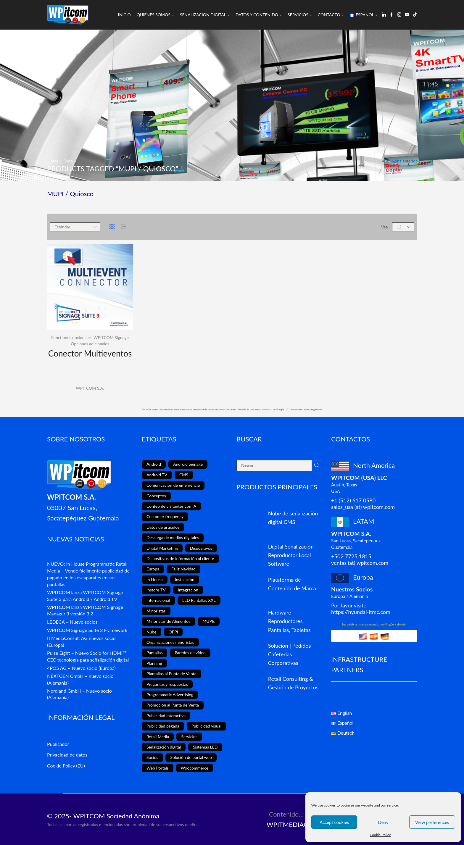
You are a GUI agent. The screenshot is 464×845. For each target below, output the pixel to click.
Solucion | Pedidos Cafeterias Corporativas (289, 654)
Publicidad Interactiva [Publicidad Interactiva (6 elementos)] (166, 715)
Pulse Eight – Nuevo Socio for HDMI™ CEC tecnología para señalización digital (88, 656)
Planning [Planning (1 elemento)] (154, 663)
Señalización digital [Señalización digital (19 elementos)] (163, 746)
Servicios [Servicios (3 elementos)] (189, 736)
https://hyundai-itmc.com (360, 612)
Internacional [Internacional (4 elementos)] (158, 600)
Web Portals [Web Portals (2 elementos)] (157, 767)
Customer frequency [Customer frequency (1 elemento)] (164, 516)
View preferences (432, 822)
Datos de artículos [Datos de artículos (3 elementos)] (162, 527)
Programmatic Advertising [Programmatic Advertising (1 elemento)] (169, 694)
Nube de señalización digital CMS (293, 517)
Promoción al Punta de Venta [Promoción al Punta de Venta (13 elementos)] (172, 704)
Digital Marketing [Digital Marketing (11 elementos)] (162, 548)
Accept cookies (334, 822)
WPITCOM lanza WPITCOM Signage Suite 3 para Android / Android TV (85, 595)
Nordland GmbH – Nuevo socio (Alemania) (79, 694)
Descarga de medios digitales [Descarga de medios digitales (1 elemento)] (172, 537)
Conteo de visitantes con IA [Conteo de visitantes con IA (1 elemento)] (171, 506)
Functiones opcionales (71, 337)
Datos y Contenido (259, 14)
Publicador (58, 744)
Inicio (124, 14)
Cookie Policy (380, 835)
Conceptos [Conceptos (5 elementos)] (156, 495)
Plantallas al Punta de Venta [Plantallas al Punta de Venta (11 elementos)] (171, 673)
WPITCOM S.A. (90, 388)
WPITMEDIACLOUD (296, 824)
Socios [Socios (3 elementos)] (152, 757)
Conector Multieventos (90, 353)
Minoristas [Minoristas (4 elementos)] (156, 610)
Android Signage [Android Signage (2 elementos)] (188, 464)
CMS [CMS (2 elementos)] (183, 474)
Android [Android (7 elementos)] (153, 464)
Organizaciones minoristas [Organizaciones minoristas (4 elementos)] (170, 642)
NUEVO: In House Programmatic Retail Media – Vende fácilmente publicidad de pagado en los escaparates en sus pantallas (88, 574)
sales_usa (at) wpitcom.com (363, 507)
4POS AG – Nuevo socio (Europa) (81, 668)
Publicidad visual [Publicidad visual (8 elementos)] (206, 725)
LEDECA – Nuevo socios (72, 622)
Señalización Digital (205, 14)
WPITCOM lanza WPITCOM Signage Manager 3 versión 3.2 (85, 610)
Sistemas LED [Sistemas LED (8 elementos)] (205, 746)
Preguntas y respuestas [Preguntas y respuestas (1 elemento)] (167, 684)
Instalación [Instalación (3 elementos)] (184, 579)
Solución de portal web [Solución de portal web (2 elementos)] (191, 757)
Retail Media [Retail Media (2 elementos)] (157, 736)
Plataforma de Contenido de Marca (292, 583)
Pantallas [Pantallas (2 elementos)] (154, 652)
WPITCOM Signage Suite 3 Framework (87, 630)
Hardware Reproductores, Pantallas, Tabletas (289, 621)
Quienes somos (155, 14)
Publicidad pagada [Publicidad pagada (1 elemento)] (162, 725)
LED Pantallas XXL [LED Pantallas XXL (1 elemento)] (199, 600)
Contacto (331, 14)
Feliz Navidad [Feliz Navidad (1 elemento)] (183, 568)
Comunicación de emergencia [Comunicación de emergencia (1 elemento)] (173, 485)
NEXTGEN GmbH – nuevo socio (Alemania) (80, 679)
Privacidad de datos (67, 754)
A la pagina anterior (399, 160)
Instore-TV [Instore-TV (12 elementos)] (156, 589)
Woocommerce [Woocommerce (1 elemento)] (194, 767)
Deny (383, 822)
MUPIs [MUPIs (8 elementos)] (208, 621)
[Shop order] (75, 226)
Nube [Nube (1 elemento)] (151, 631)
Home (52, 160)
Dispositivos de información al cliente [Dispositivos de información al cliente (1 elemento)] (180, 558)
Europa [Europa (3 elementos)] (152, 568)
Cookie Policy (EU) (66, 765)
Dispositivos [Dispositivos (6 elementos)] (201, 548)
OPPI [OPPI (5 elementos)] (173, 631)
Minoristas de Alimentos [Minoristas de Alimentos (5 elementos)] (168, 621)
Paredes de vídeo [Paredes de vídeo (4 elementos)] (190, 652)
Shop (68, 160)
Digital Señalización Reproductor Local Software (291, 555)
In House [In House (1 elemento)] (154, 579)
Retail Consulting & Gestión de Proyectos (293, 683)
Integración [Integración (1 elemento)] (188, 589)
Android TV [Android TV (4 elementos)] (156, 474)
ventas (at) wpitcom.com (359, 562)
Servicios (300, 14)
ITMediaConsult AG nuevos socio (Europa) (81, 641)
